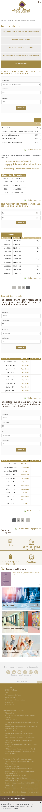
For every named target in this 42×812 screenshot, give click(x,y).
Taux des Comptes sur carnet (21, 48)
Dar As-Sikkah (8, 605)
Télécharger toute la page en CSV (29, 529)
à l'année (5, 98)
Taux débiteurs (21, 64)
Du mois (5, 312)
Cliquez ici (16, 808)
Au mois (5, 330)
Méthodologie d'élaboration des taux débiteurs (22, 169)
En (37, 2)
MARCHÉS (11, 20)
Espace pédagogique (11, 652)
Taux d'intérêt (20, 20)
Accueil (3, 20)
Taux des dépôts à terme (21, 40)
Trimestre (5, 80)
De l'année (6, 89)
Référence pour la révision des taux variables (21, 32)
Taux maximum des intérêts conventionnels (21, 56)
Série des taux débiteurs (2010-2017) (18, 161)
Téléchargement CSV (34, 150)
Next (40, 584)
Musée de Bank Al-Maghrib (13, 629)
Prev (39, 584)
